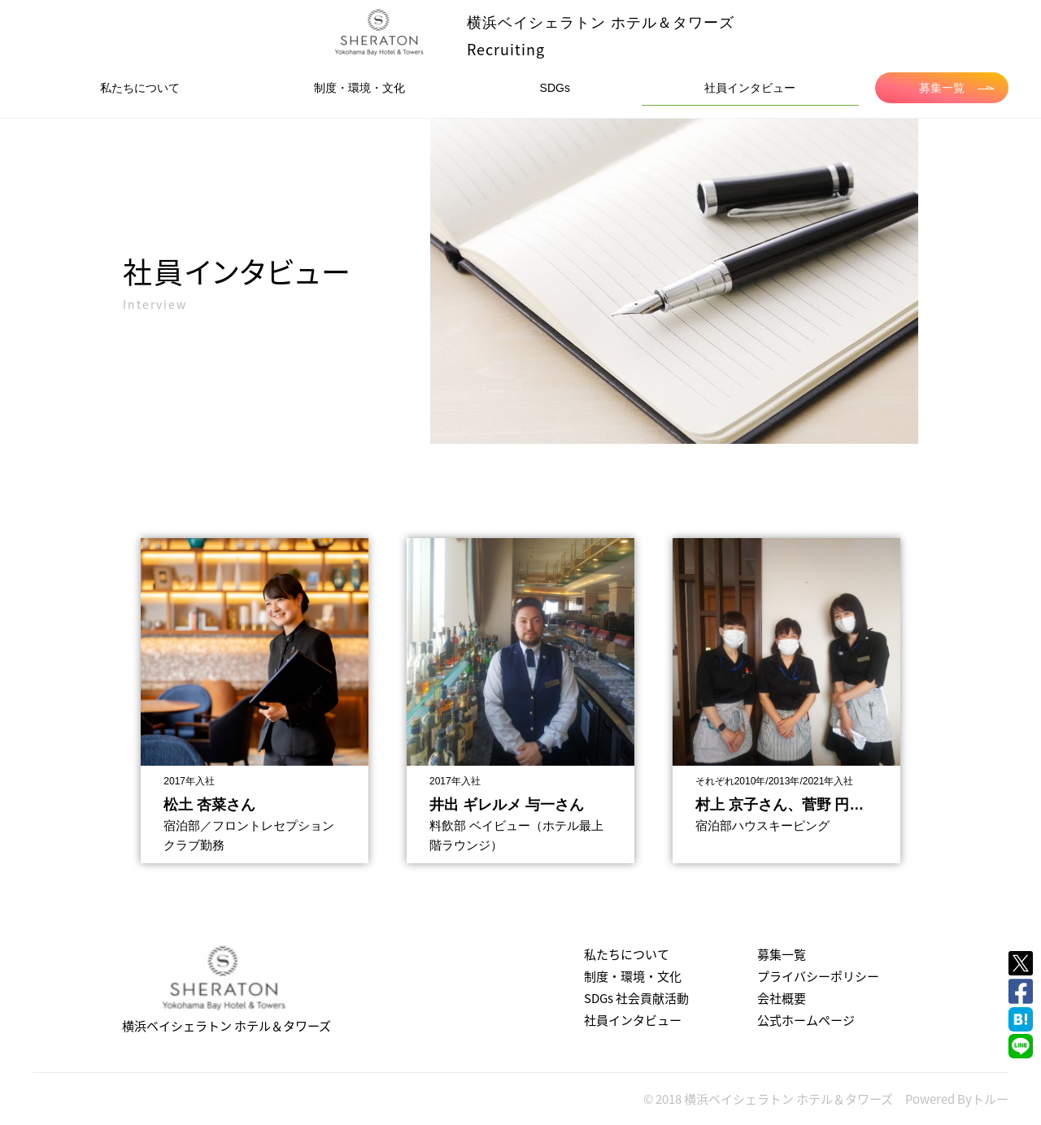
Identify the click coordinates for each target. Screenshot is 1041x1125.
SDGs (555, 87)
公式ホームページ (806, 1020)
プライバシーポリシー (818, 976)
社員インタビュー (749, 87)
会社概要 (781, 998)
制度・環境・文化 (359, 87)
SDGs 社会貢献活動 (636, 998)
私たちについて (140, 87)
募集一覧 (956, 87)
